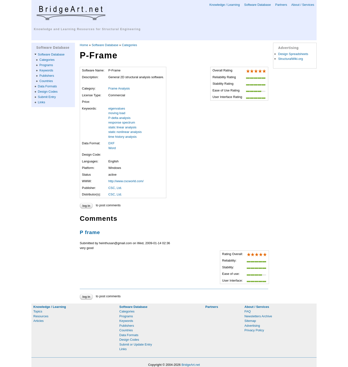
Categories (47, 60)
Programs (46, 65)
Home (84, 45)
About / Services (302, 5)
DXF (111, 143)
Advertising (252, 325)
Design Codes (48, 91)
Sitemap (250, 321)
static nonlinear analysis (125, 132)
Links (41, 102)
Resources (40, 316)
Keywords (46, 70)
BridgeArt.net (190, 365)
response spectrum (121, 122)
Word (112, 148)
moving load (116, 113)
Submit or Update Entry (135, 344)
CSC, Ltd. (115, 188)
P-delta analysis (119, 118)
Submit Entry (47, 97)
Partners (281, 5)
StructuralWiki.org (290, 59)
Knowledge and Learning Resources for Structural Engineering (87, 29)
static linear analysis (122, 127)
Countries (46, 81)
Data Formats (47, 86)
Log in (86, 206)
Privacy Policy (254, 330)
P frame (90, 232)
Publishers (46, 75)
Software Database (257, 5)
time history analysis (122, 136)
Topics (37, 311)
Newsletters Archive (258, 316)
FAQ (248, 311)
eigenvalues (116, 108)
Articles (38, 321)
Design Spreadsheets (293, 54)
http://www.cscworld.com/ (126, 181)
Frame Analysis (119, 88)
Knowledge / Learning (224, 5)
